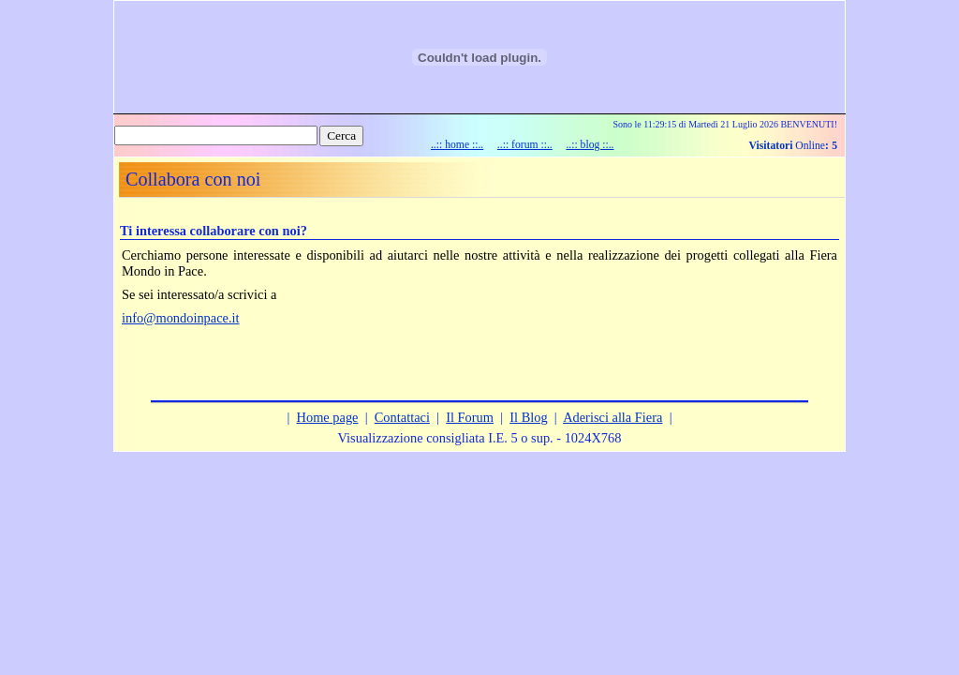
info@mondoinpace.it (181, 317)
